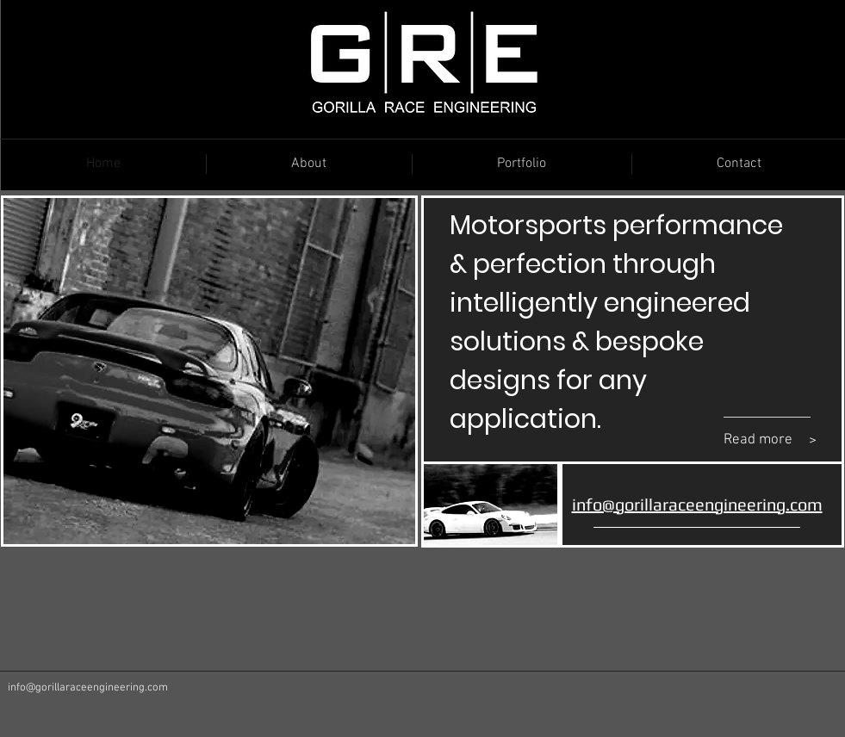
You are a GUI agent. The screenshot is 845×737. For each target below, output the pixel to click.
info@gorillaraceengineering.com (88, 688)
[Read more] (762, 441)
